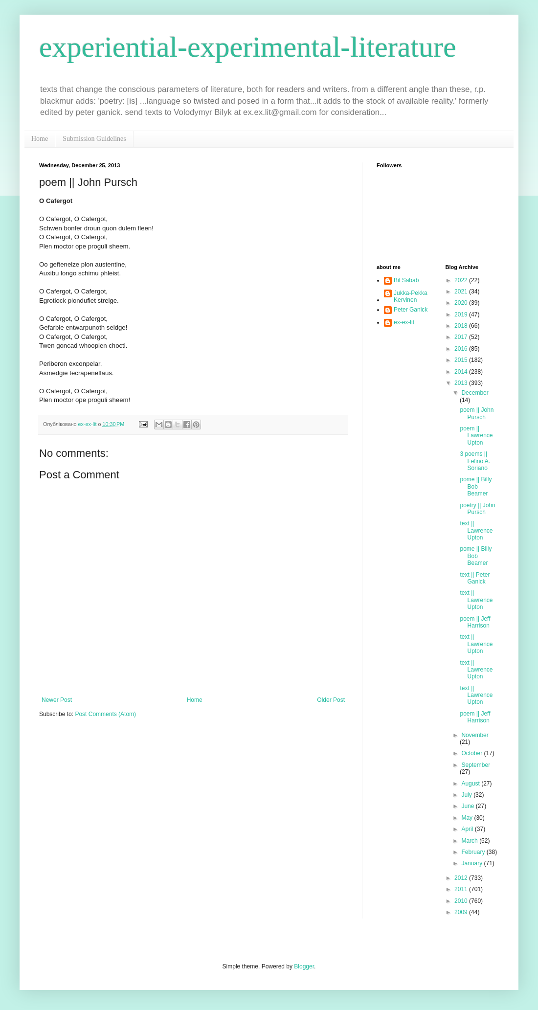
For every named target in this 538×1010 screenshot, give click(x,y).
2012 (461, 878)
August (471, 783)
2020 (461, 302)
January (472, 863)
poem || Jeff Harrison (475, 622)
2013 (461, 383)
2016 (461, 348)
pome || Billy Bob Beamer (476, 486)
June (468, 806)
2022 (461, 280)
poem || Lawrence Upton (476, 435)
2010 (461, 901)
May (467, 817)
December (474, 392)
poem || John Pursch (476, 413)
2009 (461, 912)
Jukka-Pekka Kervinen (410, 296)
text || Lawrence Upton (476, 530)
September (475, 765)
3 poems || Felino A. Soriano (475, 460)
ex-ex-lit (404, 322)
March (470, 840)
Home (39, 138)
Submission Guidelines (94, 138)
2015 (461, 360)
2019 (461, 314)
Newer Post (57, 699)
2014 (461, 371)
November (474, 735)
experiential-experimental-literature (247, 47)
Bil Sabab (406, 280)
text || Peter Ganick (475, 578)
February (473, 852)
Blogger (304, 966)
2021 (461, 291)
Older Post (331, 699)
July (467, 794)
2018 (461, 325)
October (472, 753)
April (467, 829)
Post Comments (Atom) (105, 714)
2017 (461, 337)
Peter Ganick (410, 309)
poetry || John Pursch (477, 509)
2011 (461, 889)
